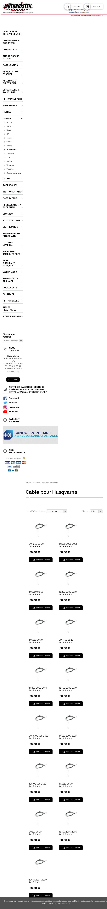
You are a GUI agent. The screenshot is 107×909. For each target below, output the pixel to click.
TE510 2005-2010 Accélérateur (37, 785)
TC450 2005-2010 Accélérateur (38, 689)
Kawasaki (10, 153)
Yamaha (10, 169)
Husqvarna (11, 150)
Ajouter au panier (43, 560)
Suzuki (9, 161)
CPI (8, 134)
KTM (8, 157)
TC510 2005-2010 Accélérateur (67, 737)
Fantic (9, 138)
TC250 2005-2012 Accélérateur (68, 545)
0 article (76, 6)
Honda (9, 146)
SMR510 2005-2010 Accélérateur (38, 737)
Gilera (9, 142)
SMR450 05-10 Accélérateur (66, 641)
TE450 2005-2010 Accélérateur (68, 689)
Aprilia (9, 122)
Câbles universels (14, 173)
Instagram (11, 407)
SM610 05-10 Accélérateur (35, 833)
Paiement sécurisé (13, 458)
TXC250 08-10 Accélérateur (36, 593)
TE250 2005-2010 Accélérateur (68, 593)
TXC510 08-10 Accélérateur (66, 785)
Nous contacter (13, 371)
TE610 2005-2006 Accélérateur (68, 833)
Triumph (10, 165)
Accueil (28, 483)
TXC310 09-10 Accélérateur (36, 641)
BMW (9, 126)
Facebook (11, 398)
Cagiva (9, 130)
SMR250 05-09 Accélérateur (36, 545)
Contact (96, 6)
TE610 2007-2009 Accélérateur (38, 881)
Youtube (10, 411)
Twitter (10, 402)
